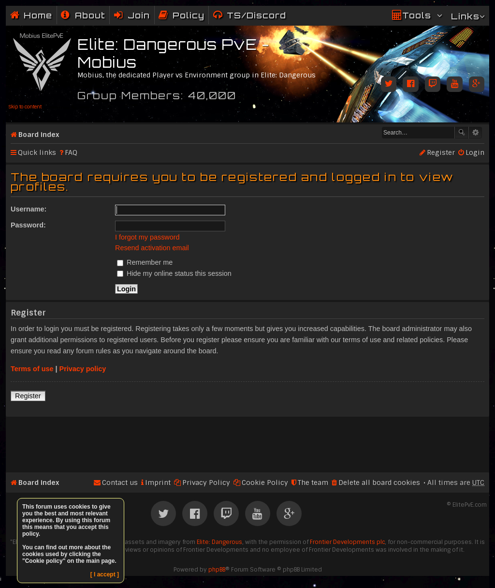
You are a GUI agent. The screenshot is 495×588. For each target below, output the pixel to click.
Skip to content (25, 107)
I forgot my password (147, 237)
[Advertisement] (247, 440)
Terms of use (32, 369)
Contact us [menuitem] (120, 482)
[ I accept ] (104, 574)
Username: (28, 209)
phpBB (216, 569)
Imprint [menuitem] (158, 482)
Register (28, 396)
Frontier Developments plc (347, 542)
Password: (28, 225)
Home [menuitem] (38, 15)
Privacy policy (82, 369)
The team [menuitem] (313, 482)
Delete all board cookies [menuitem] (379, 482)
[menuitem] (83, 15)
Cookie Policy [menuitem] (265, 482)
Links (465, 16)
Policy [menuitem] (188, 15)
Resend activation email (152, 248)
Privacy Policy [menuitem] (206, 482)
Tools (416, 15)
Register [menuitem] (441, 152)
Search (461, 132)
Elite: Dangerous (219, 542)
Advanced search (475, 132)
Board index (38, 134)
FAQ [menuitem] (71, 152)
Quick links (37, 152)
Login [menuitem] (475, 152)
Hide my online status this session (174, 273)
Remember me (145, 262)
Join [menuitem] (139, 15)
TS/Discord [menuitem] (256, 15)
